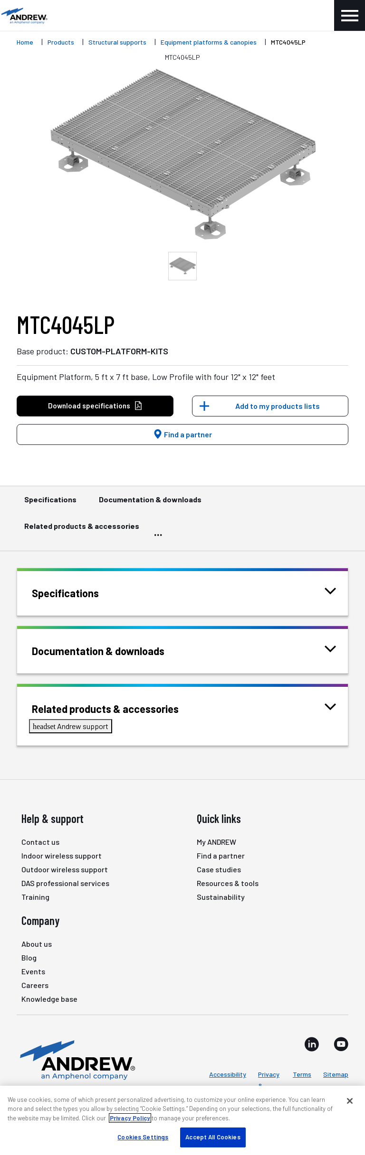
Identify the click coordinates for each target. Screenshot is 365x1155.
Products (61, 42)
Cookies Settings (142, 1137)
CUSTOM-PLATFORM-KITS (119, 351)
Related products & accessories (81, 530)
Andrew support (70, 725)
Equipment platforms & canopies (209, 42)
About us (36, 943)
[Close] (349, 1100)
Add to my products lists (277, 405)
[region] (182, 1120)
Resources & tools (228, 882)
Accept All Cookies (212, 1137)
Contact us (40, 841)
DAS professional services (65, 882)
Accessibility (227, 1074)
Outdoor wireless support (64, 869)
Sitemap (335, 1074)
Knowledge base (49, 998)
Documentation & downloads (150, 504)
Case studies (219, 869)
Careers (34, 984)
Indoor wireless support (61, 855)
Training (35, 896)
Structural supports (117, 42)
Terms (302, 1074)
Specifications (50, 504)
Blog (29, 957)
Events (33, 971)
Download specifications (95, 405)
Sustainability (221, 896)
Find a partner (182, 434)
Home (25, 42)
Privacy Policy (130, 1118)
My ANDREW (216, 841)
